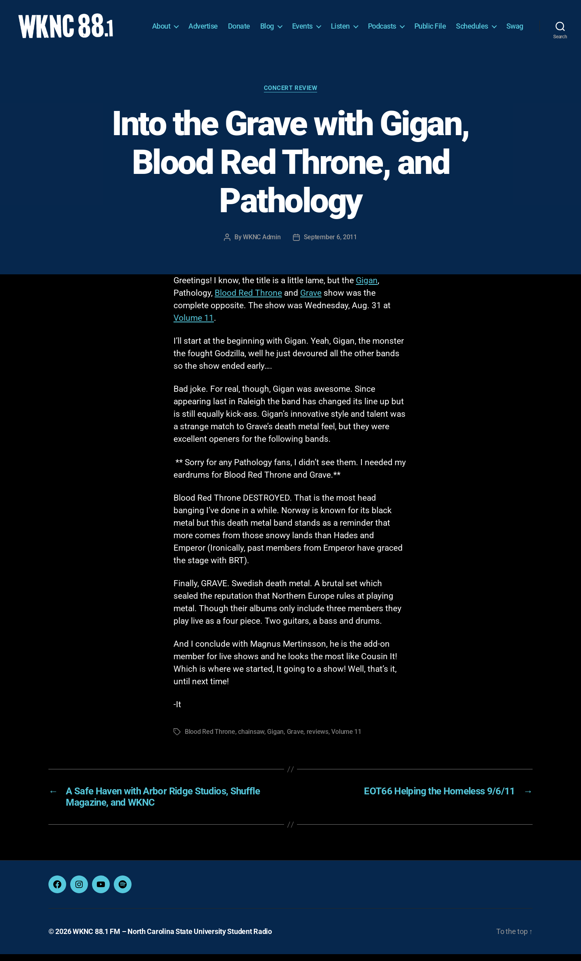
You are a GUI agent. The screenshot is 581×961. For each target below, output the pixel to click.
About (188, 23)
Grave (311, 300)
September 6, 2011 (330, 244)
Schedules (499, 23)
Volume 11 (193, 325)
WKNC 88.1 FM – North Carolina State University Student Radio (172, 938)
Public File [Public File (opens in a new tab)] (457, 23)
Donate (266, 23)
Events (329, 23)
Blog (294, 23)
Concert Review (291, 94)
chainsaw (251, 738)
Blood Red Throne (248, 300)
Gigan (367, 287)
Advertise (230, 23)
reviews (317, 738)
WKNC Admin (261, 244)
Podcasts (409, 23)
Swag (514, 35)
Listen (367, 23)
